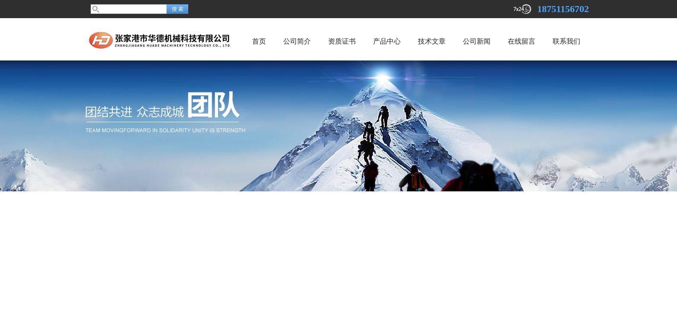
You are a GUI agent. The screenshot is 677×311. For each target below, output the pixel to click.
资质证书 (342, 41)
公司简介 (297, 41)
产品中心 (387, 41)
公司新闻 (476, 41)
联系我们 (566, 41)
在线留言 (521, 41)
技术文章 (432, 41)
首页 (259, 41)
